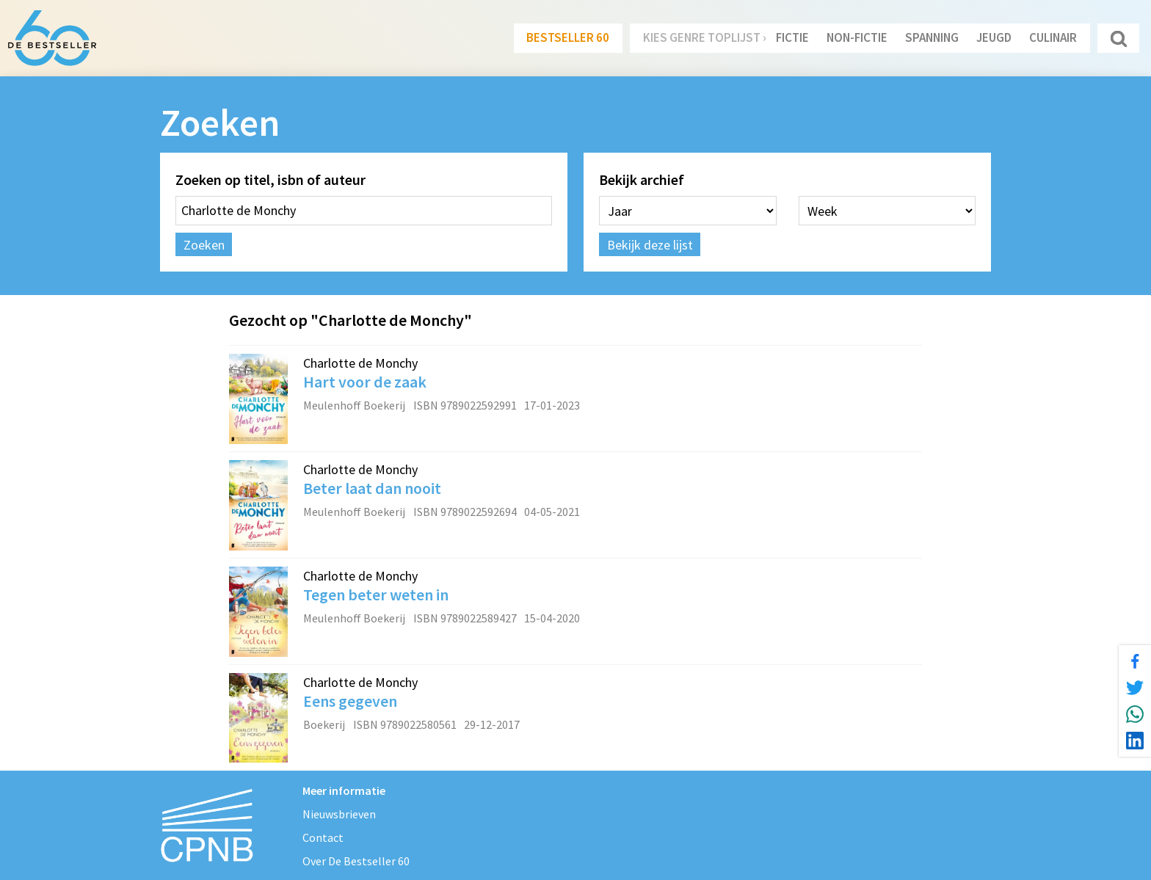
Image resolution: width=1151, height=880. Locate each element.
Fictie (792, 37)
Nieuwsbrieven (339, 814)
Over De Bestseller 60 (356, 861)
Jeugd (994, 37)
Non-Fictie (857, 37)
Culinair (1053, 37)
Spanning (932, 37)
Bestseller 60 (567, 37)
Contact (323, 837)
